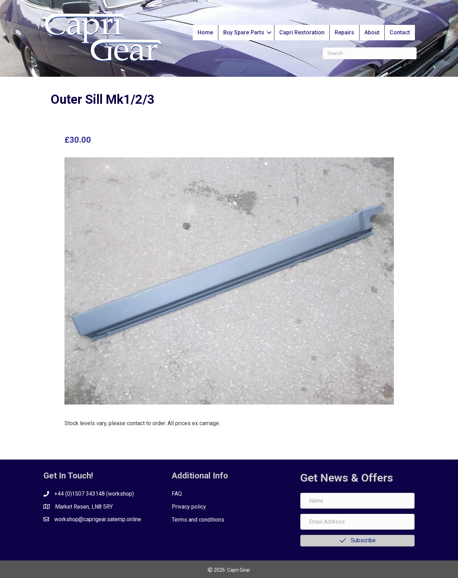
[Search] (370, 53)
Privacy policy (189, 506)
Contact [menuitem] (400, 32)
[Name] (357, 501)
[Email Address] (357, 522)
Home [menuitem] (205, 32)
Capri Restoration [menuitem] (301, 32)
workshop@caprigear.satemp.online (97, 519)
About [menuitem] (372, 32)
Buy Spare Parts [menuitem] (243, 32)
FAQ (177, 493)
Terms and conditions (198, 519)
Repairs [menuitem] (344, 32)
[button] (269, 32)
